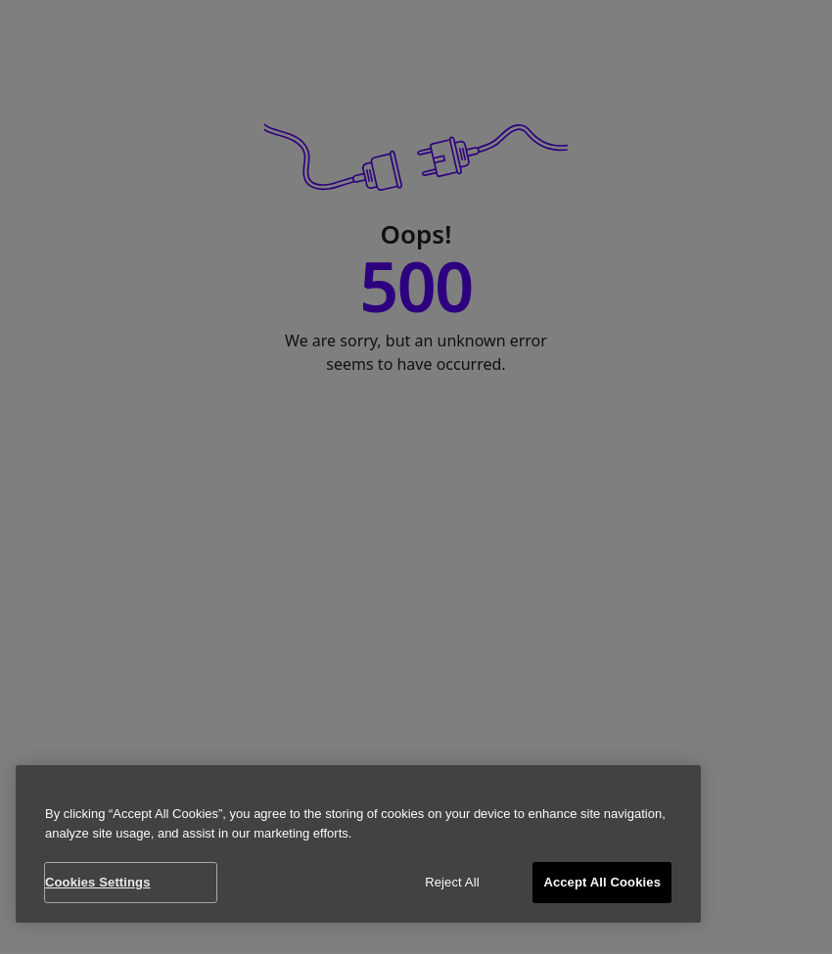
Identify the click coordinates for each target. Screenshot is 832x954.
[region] (358, 844)
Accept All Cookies (602, 882)
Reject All (452, 882)
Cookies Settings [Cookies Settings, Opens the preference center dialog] (98, 882)
